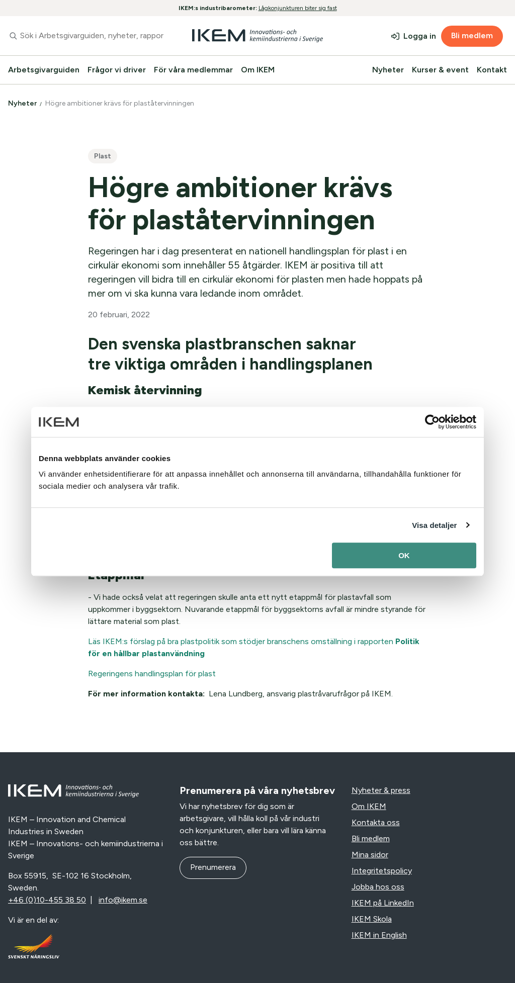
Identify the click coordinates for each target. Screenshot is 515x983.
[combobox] (85, 36)
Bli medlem (472, 35)
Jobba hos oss (378, 886)
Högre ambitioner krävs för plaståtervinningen (120, 103)
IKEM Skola (372, 919)
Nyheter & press (381, 790)
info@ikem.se (123, 900)
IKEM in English (379, 935)
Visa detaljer (434, 525)
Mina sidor (370, 854)
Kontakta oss (376, 822)
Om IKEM (258, 69)
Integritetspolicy (382, 870)
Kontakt (492, 69)
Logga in (419, 36)
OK (404, 555)
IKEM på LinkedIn (383, 903)
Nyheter (388, 69)
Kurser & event (440, 69)
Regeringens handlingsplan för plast (152, 673)
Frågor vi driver (117, 69)
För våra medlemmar (193, 69)
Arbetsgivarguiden (43, 69)
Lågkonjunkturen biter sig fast (298, 8)
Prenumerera (213, 867)
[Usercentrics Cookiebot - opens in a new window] (432, 421)
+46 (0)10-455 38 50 (47, 900)
